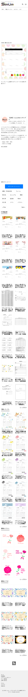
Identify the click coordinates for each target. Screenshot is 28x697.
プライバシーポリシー (6, 677)
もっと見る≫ (23, 407)
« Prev (4, 207)
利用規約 (3, 676)
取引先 (4, 195)
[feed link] (14, 663)
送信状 (12, 198)
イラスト (20, 202)
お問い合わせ (4, 680)
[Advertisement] (14, 26)
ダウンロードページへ (14, 186)
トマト (12, 202)
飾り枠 (4, 198)
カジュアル (13, 195)
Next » (23, 207)
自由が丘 (3, 686)
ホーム (2, 674)
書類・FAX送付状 (7, 191)
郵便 (21, 195)
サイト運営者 (4, 679)
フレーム (18, 191)
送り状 (4, 202)
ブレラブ (3, 684)
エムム (2, 683)
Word (19, 198)
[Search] (22, 4)
